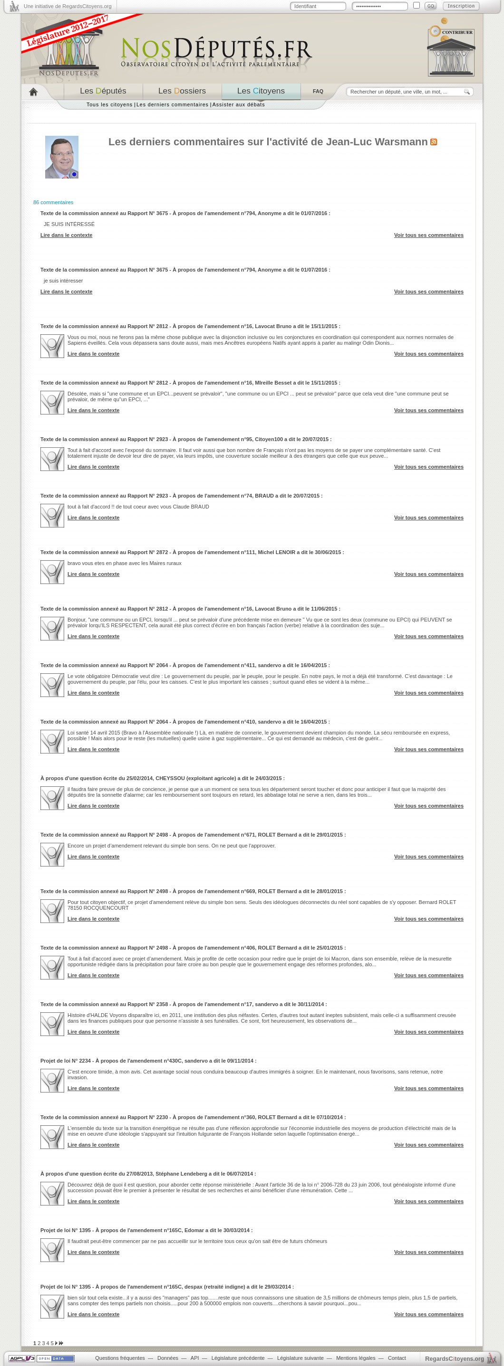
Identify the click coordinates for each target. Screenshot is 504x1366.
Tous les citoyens (110, 104)
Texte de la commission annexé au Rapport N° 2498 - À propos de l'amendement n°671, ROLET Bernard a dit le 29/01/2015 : (193, 835)
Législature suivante (300, 1358)
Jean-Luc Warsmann (377, 142)
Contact (397, 1358)
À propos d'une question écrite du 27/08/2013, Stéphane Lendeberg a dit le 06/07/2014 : (148, 1174)
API (195, 1358)
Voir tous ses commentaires (429, 235)
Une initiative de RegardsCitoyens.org (68, 6)
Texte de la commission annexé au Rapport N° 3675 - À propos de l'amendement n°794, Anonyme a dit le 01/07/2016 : (185, 213)
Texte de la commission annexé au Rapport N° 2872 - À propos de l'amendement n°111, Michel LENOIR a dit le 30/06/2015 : (192, 552)
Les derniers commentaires (172, 104)
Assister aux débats (239, 104)
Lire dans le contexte (66, 235)
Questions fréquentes (120, 1358)
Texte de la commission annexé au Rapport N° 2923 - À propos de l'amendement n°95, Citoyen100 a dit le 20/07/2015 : (186, 439)
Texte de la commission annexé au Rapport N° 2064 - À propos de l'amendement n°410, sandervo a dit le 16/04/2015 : (185, 722)
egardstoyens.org (454, 1358)
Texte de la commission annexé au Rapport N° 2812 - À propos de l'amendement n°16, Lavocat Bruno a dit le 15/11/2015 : (190, 326)
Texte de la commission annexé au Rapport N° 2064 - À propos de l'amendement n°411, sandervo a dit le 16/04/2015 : (185, 665)
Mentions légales (356, 1358)
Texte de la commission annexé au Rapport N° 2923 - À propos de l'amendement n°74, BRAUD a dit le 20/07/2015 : (181, 496)
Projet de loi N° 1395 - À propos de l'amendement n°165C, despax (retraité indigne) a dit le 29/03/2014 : (167, 1287)
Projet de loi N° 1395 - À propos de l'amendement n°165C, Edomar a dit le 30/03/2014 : (146, 1230)
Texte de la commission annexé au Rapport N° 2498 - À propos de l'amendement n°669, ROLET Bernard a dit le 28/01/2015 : (193, 891)
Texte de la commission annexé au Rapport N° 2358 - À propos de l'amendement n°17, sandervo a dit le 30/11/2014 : (183, 1004)
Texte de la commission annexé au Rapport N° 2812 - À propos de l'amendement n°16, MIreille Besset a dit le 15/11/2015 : (190, 383)
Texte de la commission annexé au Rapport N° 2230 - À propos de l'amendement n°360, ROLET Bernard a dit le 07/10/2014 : (193, 1117)
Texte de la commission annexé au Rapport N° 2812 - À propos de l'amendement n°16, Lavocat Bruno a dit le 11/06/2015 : (190, 609)
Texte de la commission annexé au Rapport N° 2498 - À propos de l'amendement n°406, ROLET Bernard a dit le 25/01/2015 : (193, 948)
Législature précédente (238, 1358)
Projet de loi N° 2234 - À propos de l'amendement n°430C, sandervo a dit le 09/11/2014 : (148, 1061)
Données (167, 1358)
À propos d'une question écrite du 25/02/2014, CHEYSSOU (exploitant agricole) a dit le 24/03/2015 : (162, 778)
